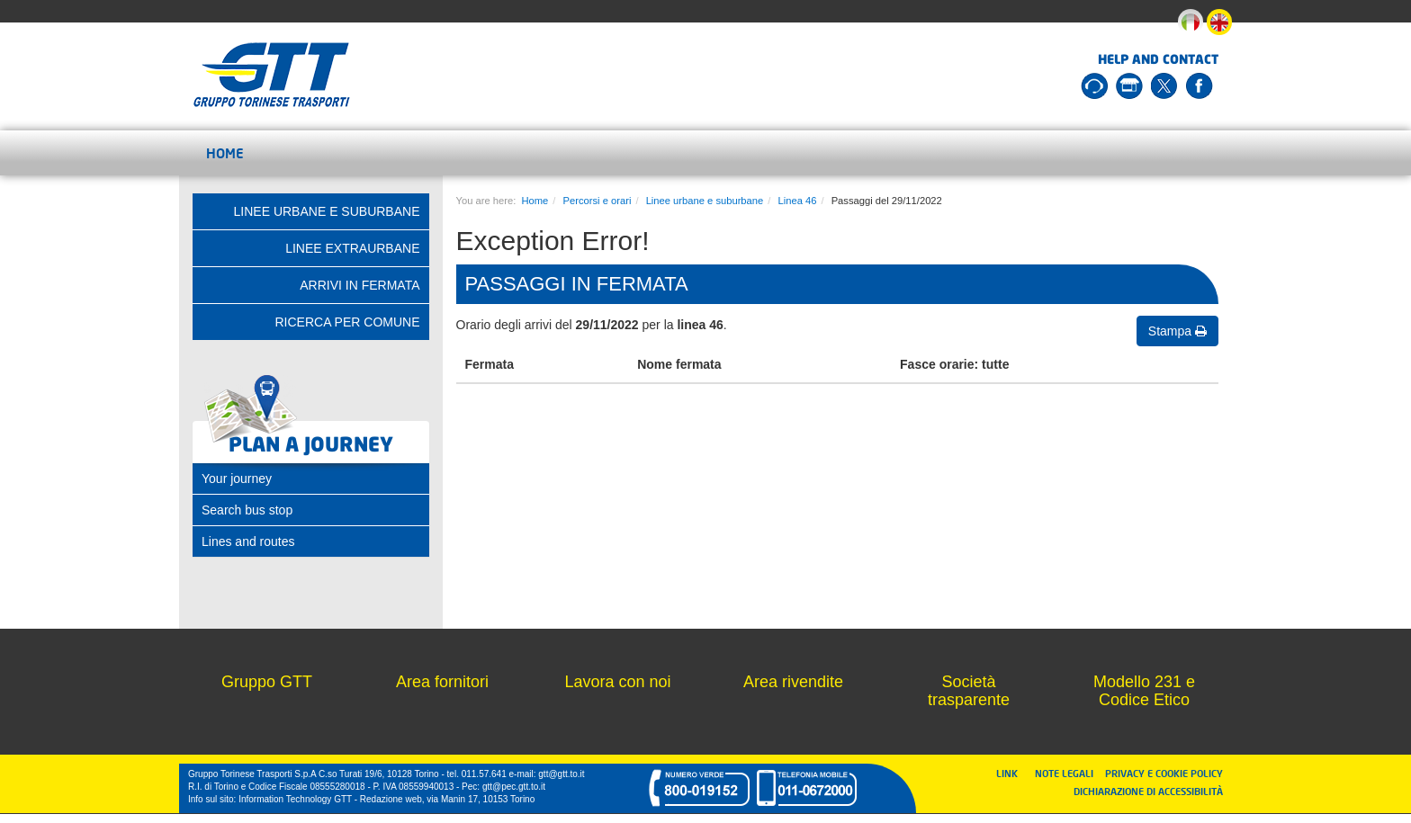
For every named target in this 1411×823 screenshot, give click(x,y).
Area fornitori (442, 682)
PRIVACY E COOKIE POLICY (1164, 773)
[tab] (311, 478)
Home (225, 153)
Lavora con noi (617, 682)
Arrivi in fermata (359, 285)
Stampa (1177, 331)
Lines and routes (248, 541)
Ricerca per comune (346, 322)
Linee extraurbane (352, 248)
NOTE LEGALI (1068, 773)
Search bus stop (247, 510)
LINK (1012, 773)
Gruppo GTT (266, 682)
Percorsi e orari (597, 200)
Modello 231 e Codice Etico (1144, 691)
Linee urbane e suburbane (705, 200)
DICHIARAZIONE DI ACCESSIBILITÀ (1148, 791)
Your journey (237, 478)
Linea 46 (796, 200)
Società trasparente (969, 691)
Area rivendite (793, 682)
